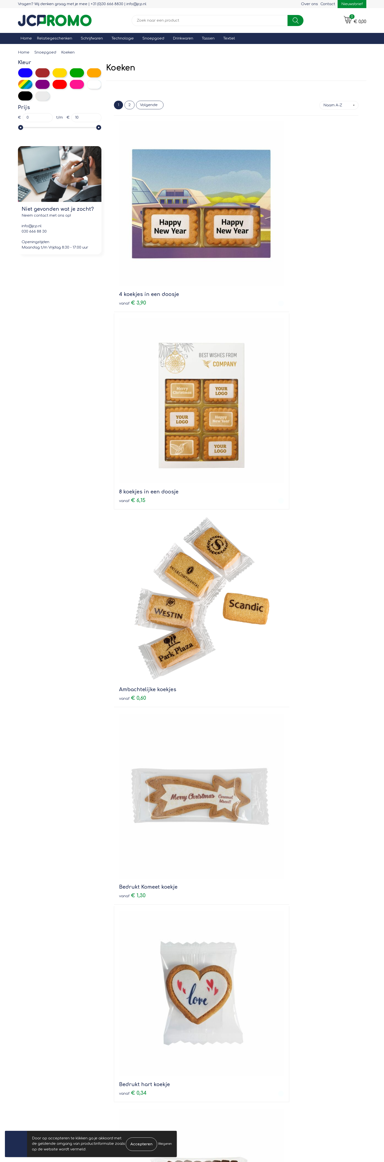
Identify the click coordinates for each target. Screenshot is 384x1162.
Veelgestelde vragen (131, 1043)
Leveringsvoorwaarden (306, 1029)
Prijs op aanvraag (223, 742)
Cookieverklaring (300, 1036)
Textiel (229, 38)
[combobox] (210, 20)
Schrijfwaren (92, 38)
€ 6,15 (214, 208)
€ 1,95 (132, 633)
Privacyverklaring (300, 1043)
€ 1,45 (295, 530)
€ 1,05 (295, 961)
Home (26, 38)
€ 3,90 (132, 208)
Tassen (208, 38)
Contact (327, 4)
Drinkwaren (183, 38)
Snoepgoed (153, 38)
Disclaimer (294, 1050)
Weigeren (165, 1144)
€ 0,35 (214, 413)
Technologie (122, 38)
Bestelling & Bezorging (219, 1036)
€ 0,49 (214, 632)
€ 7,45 (132, 852)
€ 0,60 (295, 208)
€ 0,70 (132, 750)
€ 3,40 (133, 530)
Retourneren (209, 1043)
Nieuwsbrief (352, 4)
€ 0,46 (132, 413)
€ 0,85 (214, 961)
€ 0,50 (132, 961)
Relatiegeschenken (54, 38)
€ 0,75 (295, 311)
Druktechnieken (126, 1050)
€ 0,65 (295, 640)
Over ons (309, 4)
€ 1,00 (295, 420)
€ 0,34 (214, 310)
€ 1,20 (214, 530)
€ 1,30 (132, 311)
